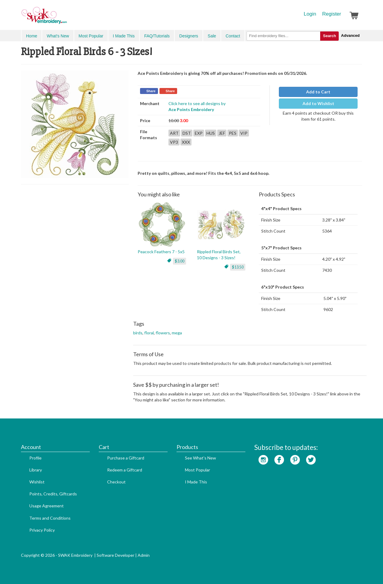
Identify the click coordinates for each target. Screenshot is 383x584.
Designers (188, 36)
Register (331, 14)
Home (31, 36)
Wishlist (37, 481)
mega (177, 332)
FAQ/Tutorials (157, 36)
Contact (233, 36)
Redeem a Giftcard (124, 469)
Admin (144, 555)
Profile (35, 457)
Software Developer (115, 555)
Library (35, 469)
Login (310, 14)
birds (137, 332)
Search (329, 36)
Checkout (116, 481)
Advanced (350, 35)
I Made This (124, 36)
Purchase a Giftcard (125, 457)
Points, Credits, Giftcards (53, 493)
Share (151, 91)
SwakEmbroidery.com (66, 18)
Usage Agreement (46, 505)
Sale (212, 36)
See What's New (200, 457)
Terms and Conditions (50, 518)
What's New (58, 36)
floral (149, 332)
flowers (163, 332)
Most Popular (91, 36)
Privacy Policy (42, 530)
